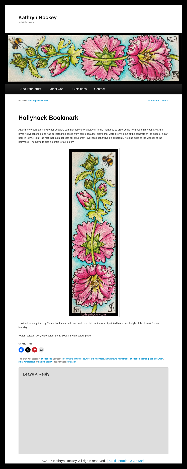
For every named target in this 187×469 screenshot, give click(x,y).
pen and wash (156, 359)
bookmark (68, 359)
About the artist (30, 89)
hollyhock (99, 359)
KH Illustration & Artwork (127, 461)
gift (92, 359)
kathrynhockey (45, 362)
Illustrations (46, 359)
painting (145, 359)
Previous (153, 100)
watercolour (29, 362)
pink (21, 362)
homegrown (111, 359)
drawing (77, 359)
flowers (86, 359)
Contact (99, 89)
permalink (71, 362)
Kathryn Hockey (38, 17)
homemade (123, 359)
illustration (135, 359)
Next (165, 100)
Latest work (56, 89)
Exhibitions (79, 89)
